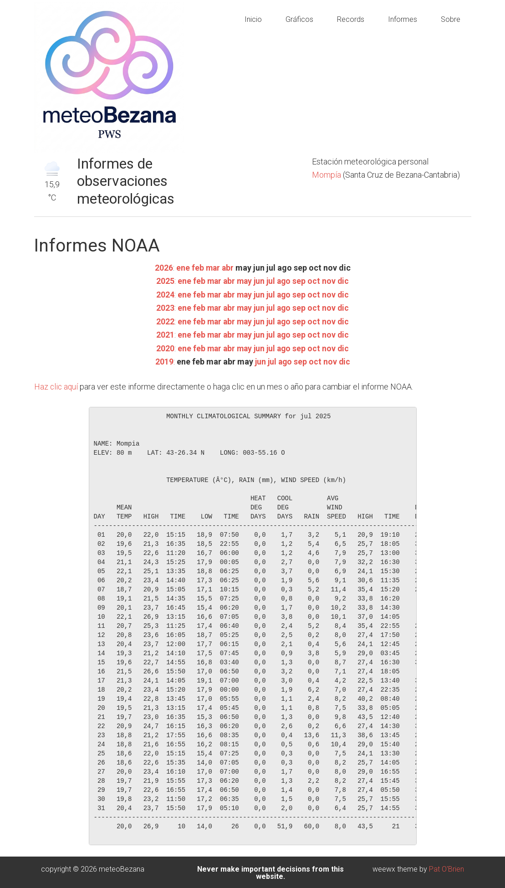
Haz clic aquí (56, 385)
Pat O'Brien (446, 867)
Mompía (327, 175)
